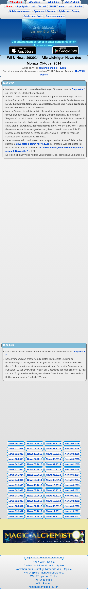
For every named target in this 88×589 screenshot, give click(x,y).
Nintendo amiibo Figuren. (44, 586)
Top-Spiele (22, 6)
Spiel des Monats (55, 16)
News (16, 443)
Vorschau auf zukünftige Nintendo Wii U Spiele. (43, 569)
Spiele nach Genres (44, 11)
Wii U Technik (39, 6)
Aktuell (9, 6)
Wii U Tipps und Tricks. (44, 576)
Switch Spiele (72, 2)
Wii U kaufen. (44, 583)
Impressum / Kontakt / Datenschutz (44, 557)
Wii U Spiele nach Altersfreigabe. (44, 572)
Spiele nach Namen (19, 11)
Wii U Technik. (44, 579)
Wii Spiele (53, 2)
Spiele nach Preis (33, 16)
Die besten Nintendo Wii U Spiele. (44, 565)
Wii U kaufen (75, 6)
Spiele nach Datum (69, 11)
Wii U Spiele (15, 2)
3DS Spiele (35, 2)
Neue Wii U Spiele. (44, 561)
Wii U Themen (57, 6)
